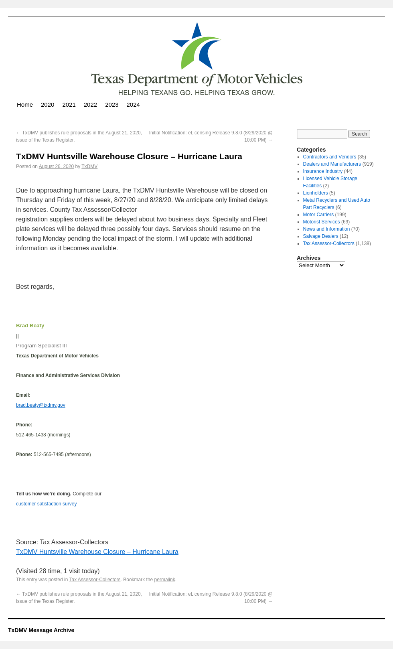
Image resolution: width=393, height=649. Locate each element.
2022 (90, 104)
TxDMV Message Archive (41, 630)
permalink (164, 579)
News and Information (326, 229)
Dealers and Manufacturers (332, 164)
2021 (68, 104)
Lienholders (315, 193)
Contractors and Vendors (330, 157)
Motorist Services (321, 222)
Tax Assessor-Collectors (95, 579)
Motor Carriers (318, 214)
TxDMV (89, 166)
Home (25, 104)
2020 (47, 104)
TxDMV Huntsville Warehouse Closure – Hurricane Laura (97, 551)
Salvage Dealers (320, 236)
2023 (111, 104)
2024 (133, 104)
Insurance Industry (323, 171)
